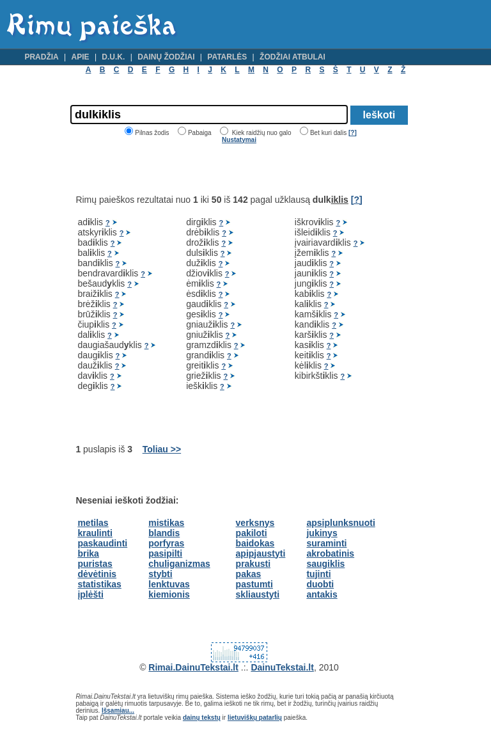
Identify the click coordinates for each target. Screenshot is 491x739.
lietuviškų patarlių (255, 717)
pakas (248, 574)
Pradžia (41, 56)
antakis (321, 594)
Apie (81, 56)
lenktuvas (169, 584)
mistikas (166, 523)
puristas (94, 564)
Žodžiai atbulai (292, 56)
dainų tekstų (202, 717)
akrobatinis (330, 553)
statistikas (99, 584)
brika (87, 553)
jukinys (321, 533)
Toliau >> (162, 449)
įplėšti (90, 594)
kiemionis (169, 594)
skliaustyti (257, 594)
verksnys (255, 523)
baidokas (255, 543)
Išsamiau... (118, 710)
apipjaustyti (261, 553)
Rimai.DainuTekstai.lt (193, 667)
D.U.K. (113, 56)
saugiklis (325, 564)
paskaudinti (102, 543)
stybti (160, 574)
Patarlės (227, 56)
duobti (320, 584)
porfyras (166, 543)
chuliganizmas (179, 564)
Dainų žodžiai (165, 56)
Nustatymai (239, 139)
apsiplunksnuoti (340, 523)
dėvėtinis (96, 574)
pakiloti (251, 533)
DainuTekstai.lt (282, 667)
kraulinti (94, 533)
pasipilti (165, 553)
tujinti (318, 574)
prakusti (253, 564)
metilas (92, 523)
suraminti (326, 543)
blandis (164, 533)
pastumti (254, 584)
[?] (352, 132)
